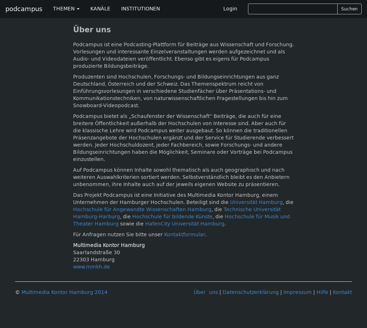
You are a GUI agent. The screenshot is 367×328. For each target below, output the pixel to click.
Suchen (349, 8)
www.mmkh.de (91, 267)
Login (230, 9)
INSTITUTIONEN (140, 9)
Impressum (297, 292)
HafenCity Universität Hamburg (184, 224)
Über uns (206, 292)
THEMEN (66, 9)
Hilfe (322, 292)
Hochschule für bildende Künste (172, 217)
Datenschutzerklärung (251, 292)
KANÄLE (100, 9)
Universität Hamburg (256, 202)
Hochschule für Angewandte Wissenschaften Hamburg (142, 209)
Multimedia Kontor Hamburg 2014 (65, 292)
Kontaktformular (184, 235)
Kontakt (342, 292)
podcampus (23, 9)
